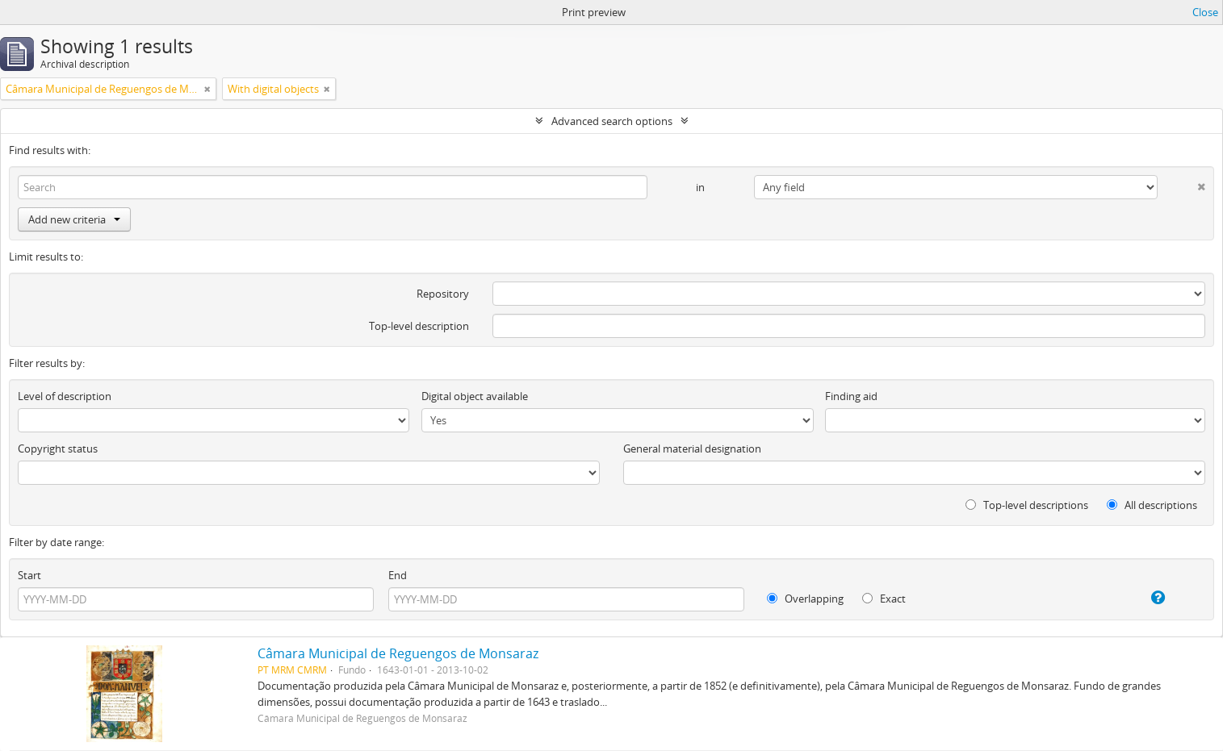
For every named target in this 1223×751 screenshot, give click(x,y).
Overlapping (805, 598)
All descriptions (1152, 505)
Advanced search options (611, 121)
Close (1205, 12)
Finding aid (851, 396)
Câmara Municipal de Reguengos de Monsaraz (398, 653)
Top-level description (419, 326)
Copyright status (58, 448)
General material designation (692, 448)
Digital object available (474, 396)
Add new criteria (74, 219)
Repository (443, 293)
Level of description (64, 396)
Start (29, 575)
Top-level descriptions (1026, 505)
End (397, 575)
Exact (884, 598)
